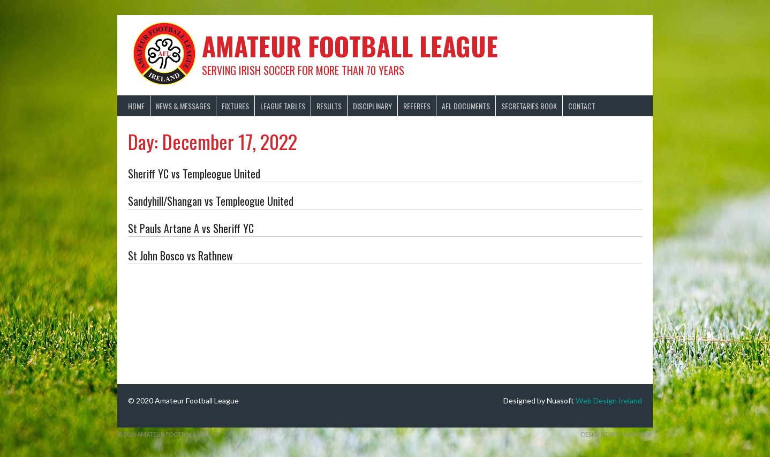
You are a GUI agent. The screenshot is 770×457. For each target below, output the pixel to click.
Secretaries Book (529, 105)
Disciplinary (372, 105)
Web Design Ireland (609, 400)
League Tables (282, 105)
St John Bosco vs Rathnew (180, 256)
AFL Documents (466, 105)
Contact (581, 105)
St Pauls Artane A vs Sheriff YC (191, 228)
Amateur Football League (350, 46)
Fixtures (235, 105)
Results (329, 105)
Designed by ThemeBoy (617, 434)
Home (136, 105)
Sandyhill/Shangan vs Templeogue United (210, 201)
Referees (417, 105)
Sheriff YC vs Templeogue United (194, 174)
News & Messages (183, 105)
